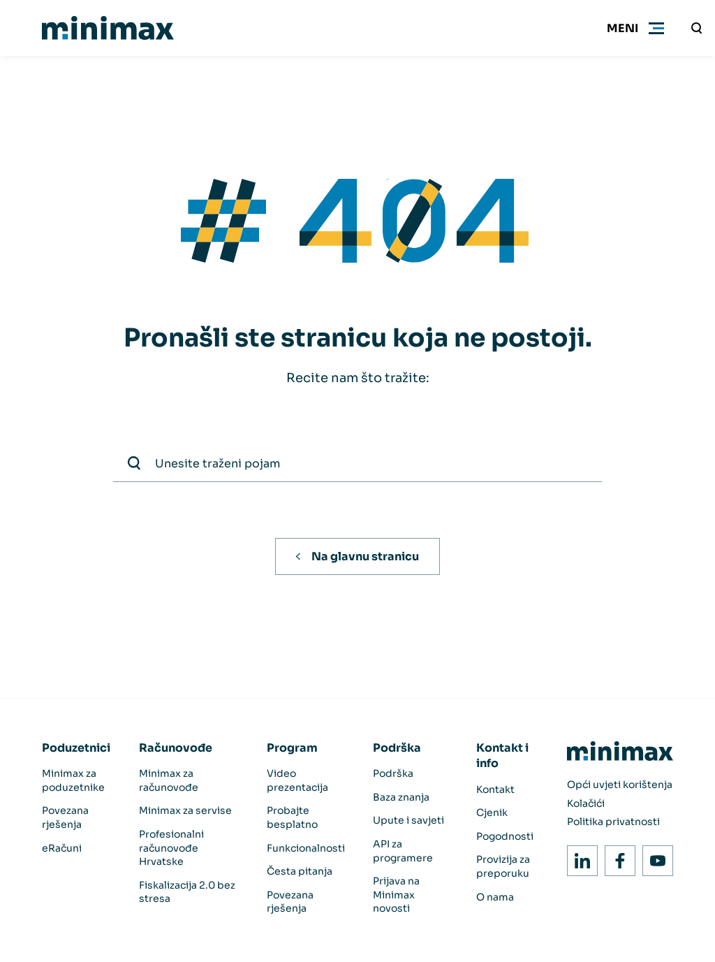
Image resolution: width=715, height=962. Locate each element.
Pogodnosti (504, 836)
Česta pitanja (299, 871)
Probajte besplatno (292, 817)
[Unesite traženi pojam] (697, 28)
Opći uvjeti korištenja (619, 784)
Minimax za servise (185, 810)
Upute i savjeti (408, 820)
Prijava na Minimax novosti (396, 894)
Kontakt (495, 789)
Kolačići (586, 803)
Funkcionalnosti (306, 848)
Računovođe (175, 748)
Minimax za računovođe (168, 780)
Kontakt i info (502, 756)
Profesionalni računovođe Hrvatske (171, 848)
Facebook (616, 856)
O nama (495, 897)
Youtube (653, 856)
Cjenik (492, 812)
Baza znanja (401, 797)
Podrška (397, 748)
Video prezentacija (297, 780)
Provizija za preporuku (503, 866)
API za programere (403, 851)
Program (292, 748)
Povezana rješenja (65, 817)
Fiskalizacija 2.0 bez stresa (187, 892)
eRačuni (62, 848)
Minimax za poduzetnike (73, 780)
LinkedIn (578, 856)
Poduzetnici (76, 748)
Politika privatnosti (613, 821)
